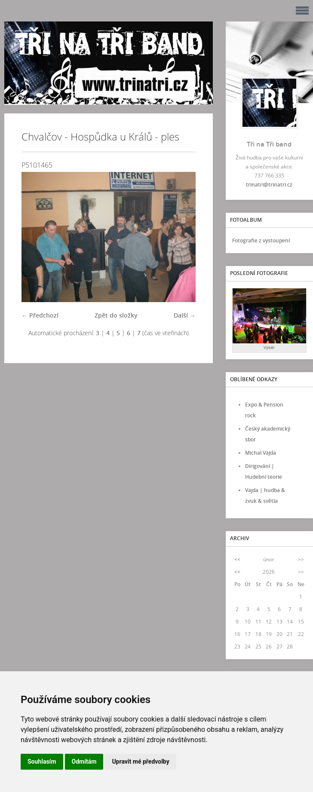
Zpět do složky (116, 315)
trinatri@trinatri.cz (269, 184)
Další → (185, 315)
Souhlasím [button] (42, 761)
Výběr (269, 347)
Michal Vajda (260, 452)
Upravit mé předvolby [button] (140, 761)
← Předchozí (39, 315)
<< (237, 559)
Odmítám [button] (84, 761)
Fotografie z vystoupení (261, 240)
